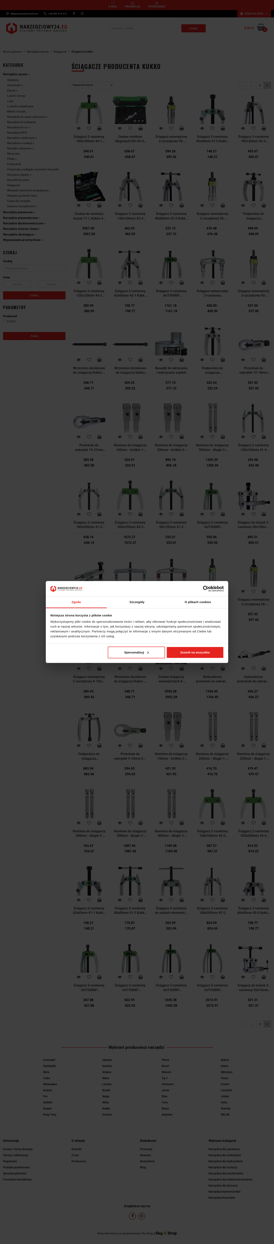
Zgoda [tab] (76, 602)
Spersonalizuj (136, 652)
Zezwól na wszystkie (195, 652)
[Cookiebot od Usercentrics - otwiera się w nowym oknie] (206, 589)
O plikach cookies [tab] (198, 602)
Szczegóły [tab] (137, 602)
